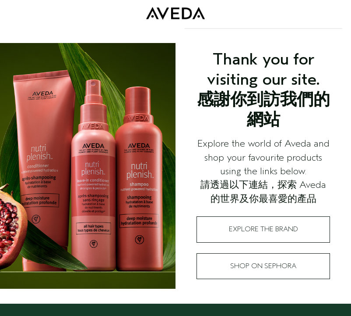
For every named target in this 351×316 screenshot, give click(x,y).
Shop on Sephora (263, 266)
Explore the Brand (263, 229)
